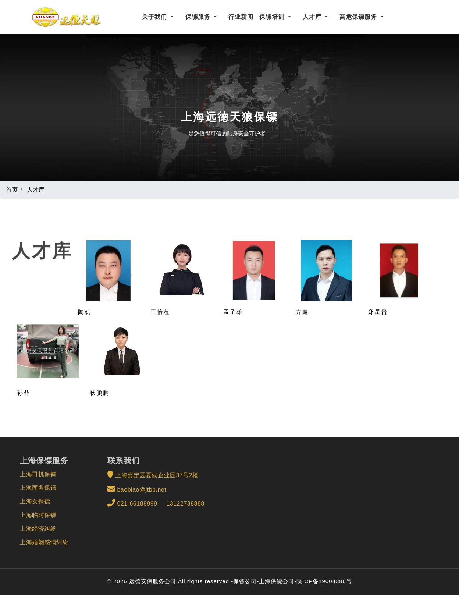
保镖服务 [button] (198, 17)
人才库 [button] (313, 17)
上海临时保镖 (38, 515)
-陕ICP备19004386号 (323, 581)
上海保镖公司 (276, 581)
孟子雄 (233, 312)
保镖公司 (245, 581)
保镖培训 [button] (272, 17)
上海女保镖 (35, 501)
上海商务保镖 (38, 488)
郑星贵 (378, 312)
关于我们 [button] (155, 17)
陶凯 (84, 312)
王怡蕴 (160, 312)
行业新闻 (240, 17)
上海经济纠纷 (38, 528)
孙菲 (24, 393)
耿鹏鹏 (100, 393)
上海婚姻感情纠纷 (44, 542)
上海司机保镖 (38, 474)
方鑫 (302, 312)
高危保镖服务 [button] (359, 17)
